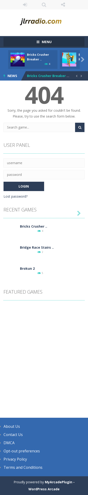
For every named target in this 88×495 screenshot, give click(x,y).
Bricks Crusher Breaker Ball (50, 76)
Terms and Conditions (23, 467)
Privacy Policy (15, 459)
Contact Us (13, 434)
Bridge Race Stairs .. (37, 247)
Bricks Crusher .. (33, 226)
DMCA (9, 442)
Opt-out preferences (22, 451)
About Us (12, 426)
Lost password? (15, 196)
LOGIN (25, 4)
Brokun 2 (27, 268)
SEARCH (44, 4)
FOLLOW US (63, 4)
